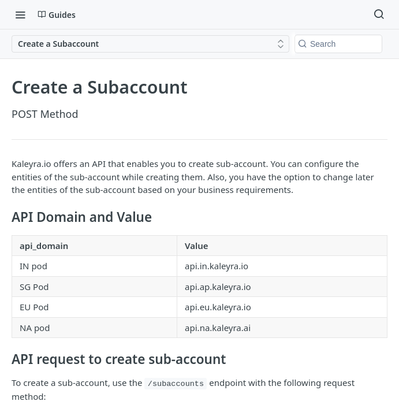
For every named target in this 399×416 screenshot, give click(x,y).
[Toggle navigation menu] (20, 14)
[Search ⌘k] (378, 14)
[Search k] (338, 44)
